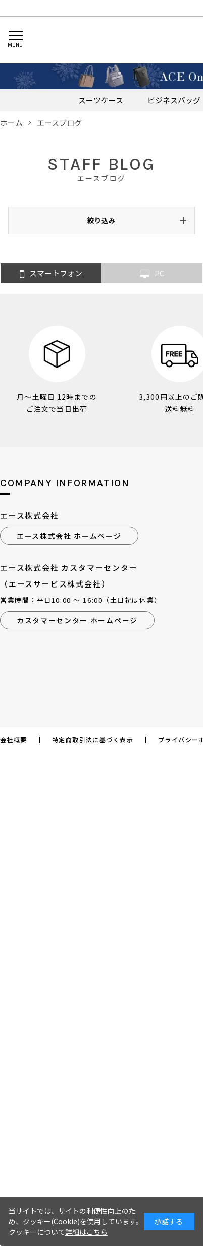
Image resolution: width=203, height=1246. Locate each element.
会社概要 (13, 740)
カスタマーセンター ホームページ (77, 620)
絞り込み (101, 220)
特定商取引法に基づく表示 (92, 740)
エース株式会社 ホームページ (69, 536)
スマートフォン (51, 274)
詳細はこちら (86, 1232)
